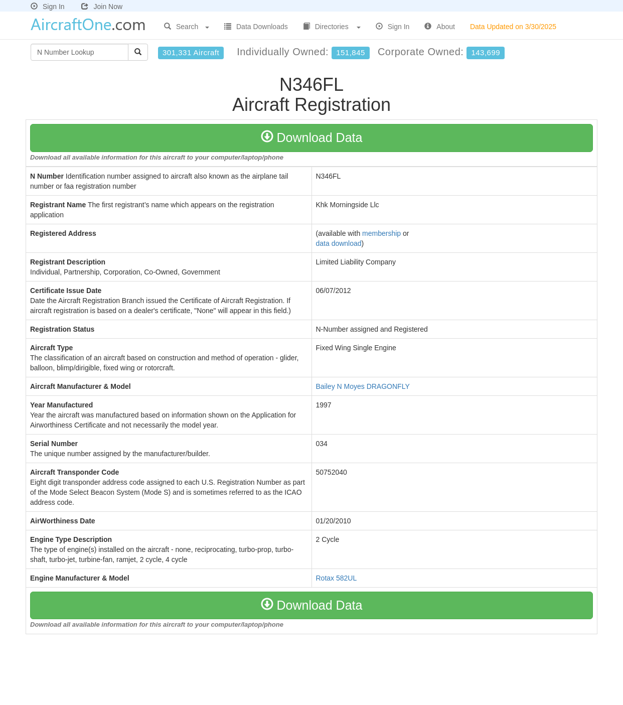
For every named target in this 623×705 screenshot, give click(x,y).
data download (339, 243)
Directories (332, 27)
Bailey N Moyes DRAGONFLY (363, 386)
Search (186, 27)
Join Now (101, 7)
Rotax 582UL (336, 578)
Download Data (312, 137)
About (439, 27)
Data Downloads (256, 27)
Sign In (48, 7)
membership (381, 233)
